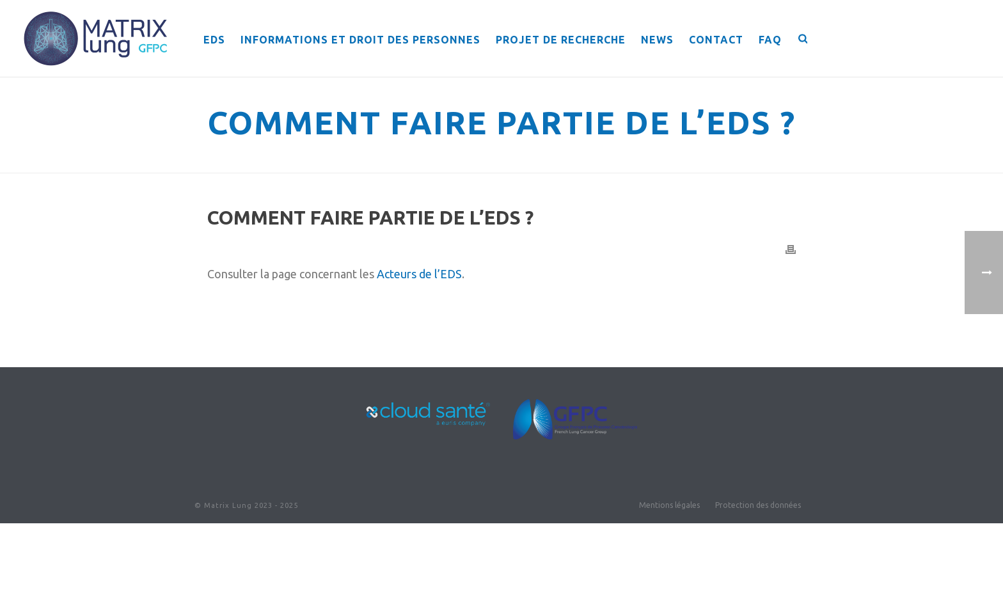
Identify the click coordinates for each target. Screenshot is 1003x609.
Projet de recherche (561, 39)
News (657, 39)
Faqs (634, 160)
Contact (716, 39)
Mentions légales (669, 505)
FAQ (770, 39)
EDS (214, 39)
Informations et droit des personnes (360, 39)
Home (604, 160)
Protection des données (758, 505)
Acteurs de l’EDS (419, 273)
